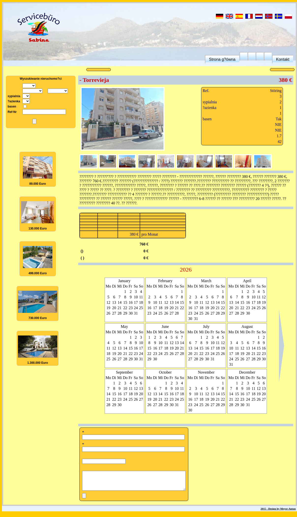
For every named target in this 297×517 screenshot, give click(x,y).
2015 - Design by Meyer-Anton (278, 512)
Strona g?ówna (222, 59)
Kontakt (282, 59)
